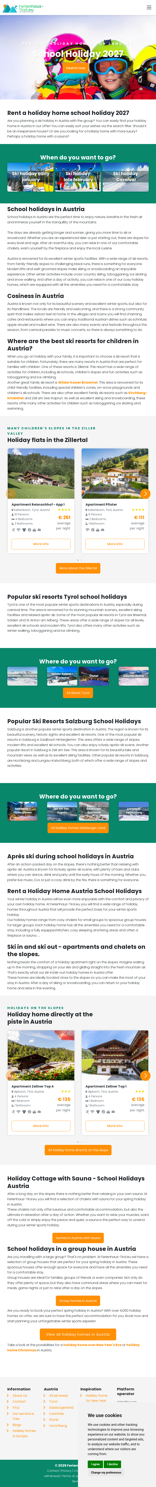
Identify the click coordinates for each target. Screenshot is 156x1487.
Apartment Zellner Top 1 (106, 1086)
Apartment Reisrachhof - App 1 (38, 504)
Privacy (66, 1471)
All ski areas (58, 1395)
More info (41, 544)
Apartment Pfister (101, 504)
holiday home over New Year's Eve (92, 1345)
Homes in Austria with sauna (78, 1238)
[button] (78, 560)
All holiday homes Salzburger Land (78, 828)
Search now (75, 68)
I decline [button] (112, 1464)
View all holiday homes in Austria (78, 1334)
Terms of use (71, 1476)
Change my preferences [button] (106, 1472)
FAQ (16, 1407)
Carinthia (56, 1413)
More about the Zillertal (78, 568)
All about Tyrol (78, 693)
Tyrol (53, 1401)
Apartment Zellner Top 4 (33, 1086)
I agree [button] (95, 1464)
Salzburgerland (61, 1407)
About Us (20, 1395)
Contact (19, 1401)
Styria (53, 1419)
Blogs (17, 1425)
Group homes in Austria (78, 1300)
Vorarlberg (58, 1425)
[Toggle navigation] (149, 7)
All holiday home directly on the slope (78, 1150)
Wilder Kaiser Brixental (78, 382)
